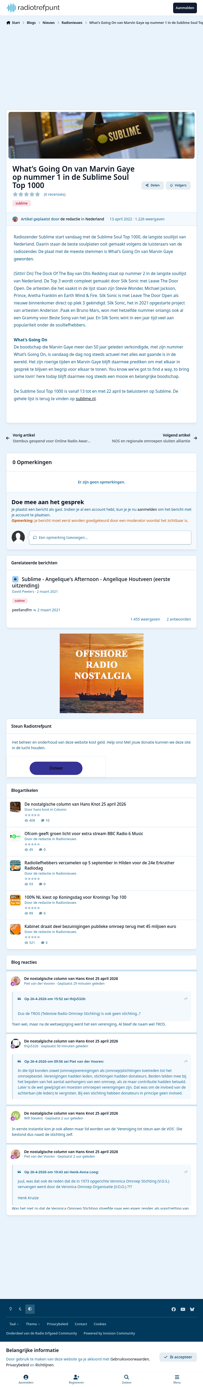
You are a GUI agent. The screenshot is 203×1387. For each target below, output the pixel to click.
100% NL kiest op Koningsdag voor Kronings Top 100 (75, 897)
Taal (14, 1324)
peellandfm (22, 609)
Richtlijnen (44, 1364)
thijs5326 (77, 998)
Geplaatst (81, 983)
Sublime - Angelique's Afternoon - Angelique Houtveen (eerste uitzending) (91, 582)
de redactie (70, 218)
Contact (81, 1324)
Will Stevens (33, 1118)
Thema (33, 1324)
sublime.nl (86, 399)
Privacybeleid (57, 1324)
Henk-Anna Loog (84, 1172)
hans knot (41, 809)
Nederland (94, 218)
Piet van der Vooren (39, 983)
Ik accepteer (178, 1356)
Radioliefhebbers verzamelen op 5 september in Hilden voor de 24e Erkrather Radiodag (100, 865)
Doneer (56, 768)
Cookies (100, 1324)
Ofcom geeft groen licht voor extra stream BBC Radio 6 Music (84, 833)
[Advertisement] (101, 67)
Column (60, 809)
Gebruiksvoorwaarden (129, 1359)
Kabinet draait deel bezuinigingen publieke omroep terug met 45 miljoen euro (100, 926)
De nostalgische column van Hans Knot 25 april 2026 (75, 804)
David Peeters (23, 591)
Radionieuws (66, 838)
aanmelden (147, 509)
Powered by (109, 1333)
